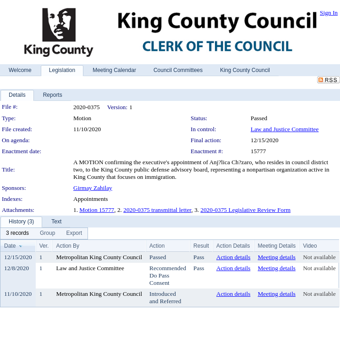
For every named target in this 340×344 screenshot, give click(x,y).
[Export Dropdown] (74, 233)
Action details (233, 257)
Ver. (44, 246)
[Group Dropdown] (47, 233)
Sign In (329, 12)
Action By (67, 246)
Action (157, 246)
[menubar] (44, 233)
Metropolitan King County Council (99, 257)
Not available (319, 257)
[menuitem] (17, 233)
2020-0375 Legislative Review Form (246, 209)
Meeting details (277, 257)
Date (10, 246)
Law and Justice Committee (284, 129)
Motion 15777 (96, 209)
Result (201, 246)
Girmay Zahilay (92, 187)
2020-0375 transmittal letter (157, 209)
